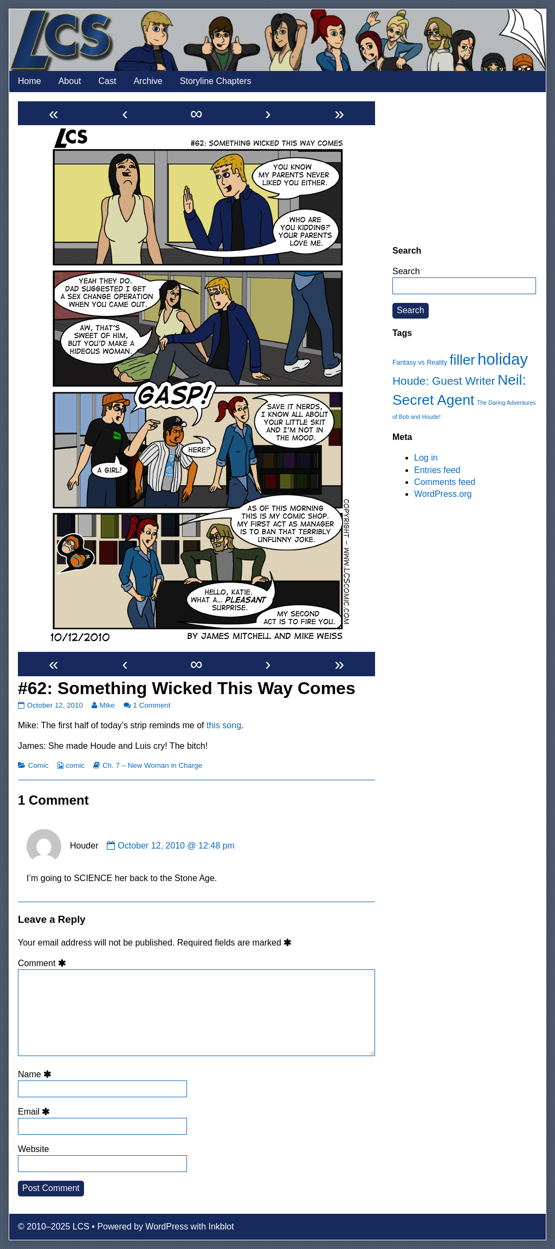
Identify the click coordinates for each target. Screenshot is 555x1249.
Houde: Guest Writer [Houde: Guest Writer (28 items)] (443, 380)
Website (33, 1149)
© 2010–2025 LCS (53, 1226)
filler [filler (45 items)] (462, 359)
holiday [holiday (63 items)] (502, 359)
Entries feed (437, 470)
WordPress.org (443, 494)
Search (406, 271)
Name (36, 1074)
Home (29, 81)
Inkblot (221, 1226)
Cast (108, 81)
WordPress (166, 1226)
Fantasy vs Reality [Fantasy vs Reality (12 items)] (419, 362)
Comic (38, 765)
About (70, 81)
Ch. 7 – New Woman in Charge (152, 765)
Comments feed (444, 482)
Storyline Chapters (215, 81)
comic (75, 765)
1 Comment (152, 705)
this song (223, 725)
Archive (147, 81)
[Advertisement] (464, 168)
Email (36, 1111)
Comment (43, 963)
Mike (107, 705)
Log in (426, 457)
